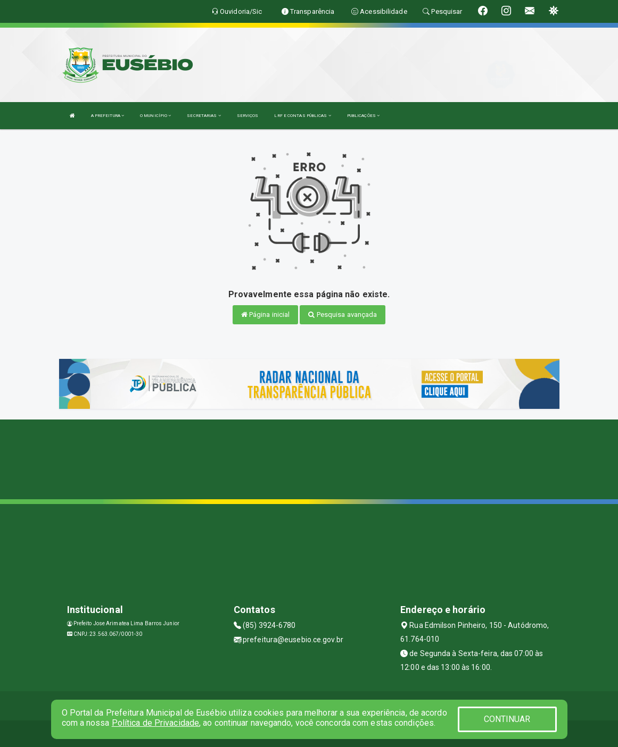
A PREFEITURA (107, 115)
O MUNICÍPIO (155, 115)
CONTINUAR (507, 719)
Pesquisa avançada (342, 314)
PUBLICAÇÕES (363, 115)
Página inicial (265, 314)
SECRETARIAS (203, 115)
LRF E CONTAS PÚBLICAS (302, 115)
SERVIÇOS (248, 115)
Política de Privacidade (155, 723)
